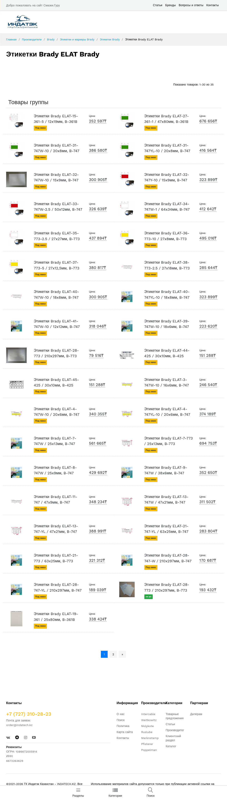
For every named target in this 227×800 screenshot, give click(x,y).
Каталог (171, 745)
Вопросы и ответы (191, 5)
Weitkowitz (149, 719)
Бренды (170, 5)
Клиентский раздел (173, 737)
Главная (11, 39)
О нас (120, 713)
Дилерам (196, 713)
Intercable (148, 713)
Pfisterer (147, 743)
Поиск (121, 719)
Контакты (212, 5)
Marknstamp (150, 737)
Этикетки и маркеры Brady (80, 39)
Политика (123, 725)
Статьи (157, 5)
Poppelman (149, 749)
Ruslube (146, 731)
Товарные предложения (174, 715)
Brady (52, 39)
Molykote (147, 725)
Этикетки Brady (113, 39)
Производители (32, 39)
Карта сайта (125, 731)
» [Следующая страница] (122, 654)
